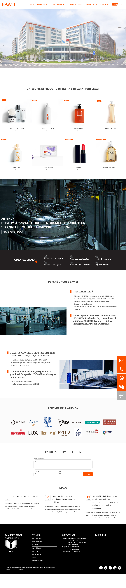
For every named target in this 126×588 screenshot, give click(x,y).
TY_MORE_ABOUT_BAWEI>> (12, 232)
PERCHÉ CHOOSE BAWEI (63, 281)
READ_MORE (16, 130)
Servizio (87, 4)
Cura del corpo (48, 128)
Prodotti (60, 4)
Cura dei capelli (109, 128)
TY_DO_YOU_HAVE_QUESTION (63, 452)
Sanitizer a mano (109, 167)
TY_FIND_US (100, 535)
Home (32, 4)
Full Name (36, 471)
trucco (78, 167)
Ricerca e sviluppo (74, 4)
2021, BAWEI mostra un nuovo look (21, 498)
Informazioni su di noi (46, 4)
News (95, 4)
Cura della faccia (17, 128)
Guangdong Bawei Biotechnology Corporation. (28, 567)
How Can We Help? (39, 458)
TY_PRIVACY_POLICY (18, 569)
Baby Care (17, 167)
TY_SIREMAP (8, 569)
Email (59, 471)
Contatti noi (104, 4)
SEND (88, 474)
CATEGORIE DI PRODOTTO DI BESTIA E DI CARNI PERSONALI (63, 88)
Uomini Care (78, 128)
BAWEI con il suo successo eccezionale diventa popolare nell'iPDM (60, 499)
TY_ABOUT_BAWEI (13, 535)
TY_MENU (36, 535)
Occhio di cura (47, 167)
